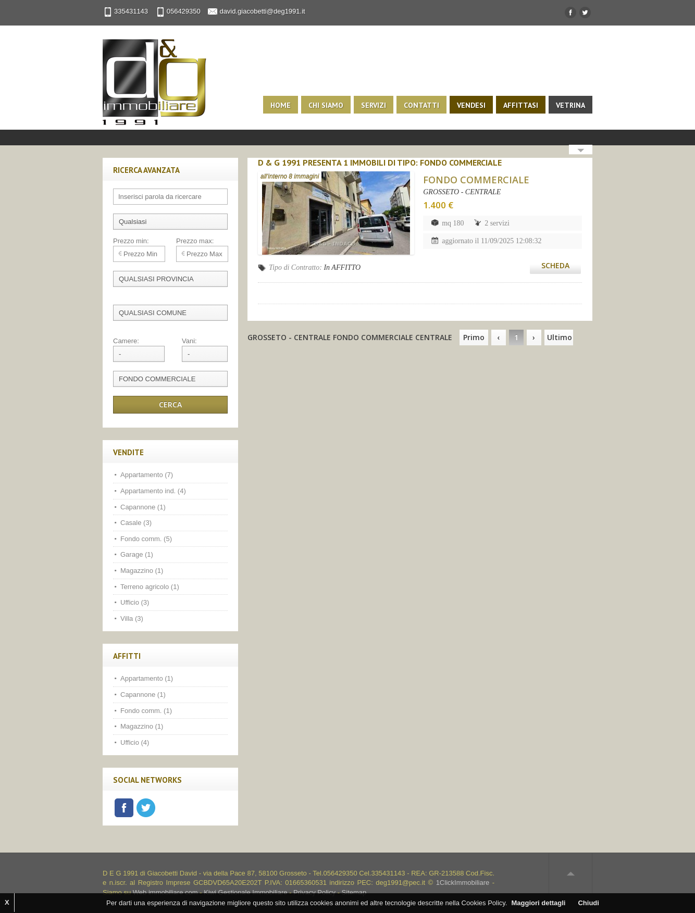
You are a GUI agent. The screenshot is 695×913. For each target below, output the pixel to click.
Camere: (126, 341)
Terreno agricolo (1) (149, 587)
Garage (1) (136, 554)
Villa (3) (131, 618)
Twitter (145, 807)
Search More (580, 151)
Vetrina (570, 105)
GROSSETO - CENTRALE (462, 192)
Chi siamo (325, 105)
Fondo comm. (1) (146, 711)
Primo (474, 337)
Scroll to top (570, 873)
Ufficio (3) (134, 602)
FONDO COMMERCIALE (476, 179)
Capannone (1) (143, 507)
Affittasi (520, 105)
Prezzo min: (131, 241)
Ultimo (559, 337)
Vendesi (471, 105)
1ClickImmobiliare (463, 882)
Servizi (373, 105)
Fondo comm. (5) (146, 539)
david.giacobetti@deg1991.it (262, 11)
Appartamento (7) (146, 475)
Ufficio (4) (134, 742)
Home (280, 105)
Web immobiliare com (165, 892)
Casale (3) (136, 523)
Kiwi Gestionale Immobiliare (245, 892)
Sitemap (354, 892)
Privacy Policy (314, 892)
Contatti (421, 105)
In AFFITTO (342, 267)
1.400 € (438, 205)
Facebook (124, 807)
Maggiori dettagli (538, 903)
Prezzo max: (195, 241)
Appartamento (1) (146, 678)
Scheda (555, 265)
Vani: (189, 341)
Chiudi (588, 903)
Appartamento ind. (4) (153, 491)
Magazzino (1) (141, 570)
